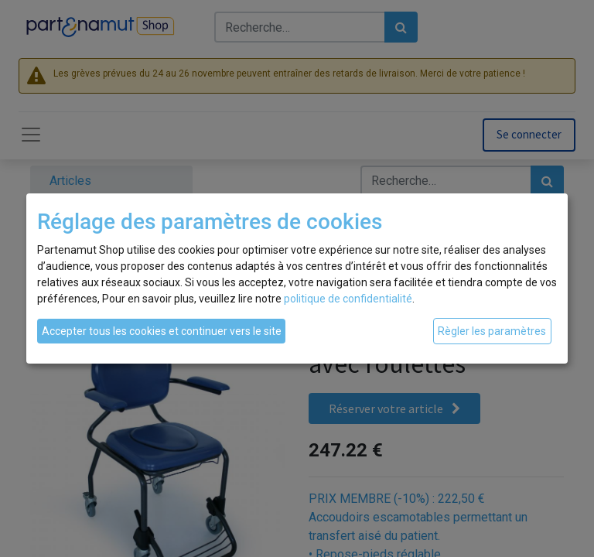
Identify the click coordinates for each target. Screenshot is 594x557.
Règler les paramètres (492, 331)
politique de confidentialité (348, 298)
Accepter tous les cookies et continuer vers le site (162, 331)
